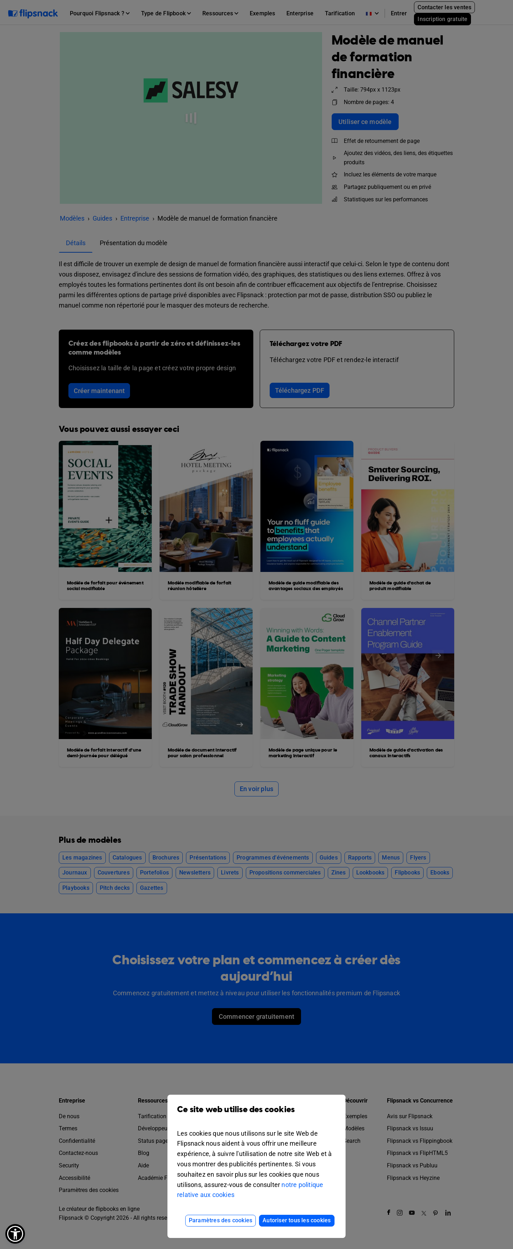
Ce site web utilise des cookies (256, 1114)
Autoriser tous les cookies (297, 1220)
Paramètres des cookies (220, 1220)
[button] (15, 1234)
